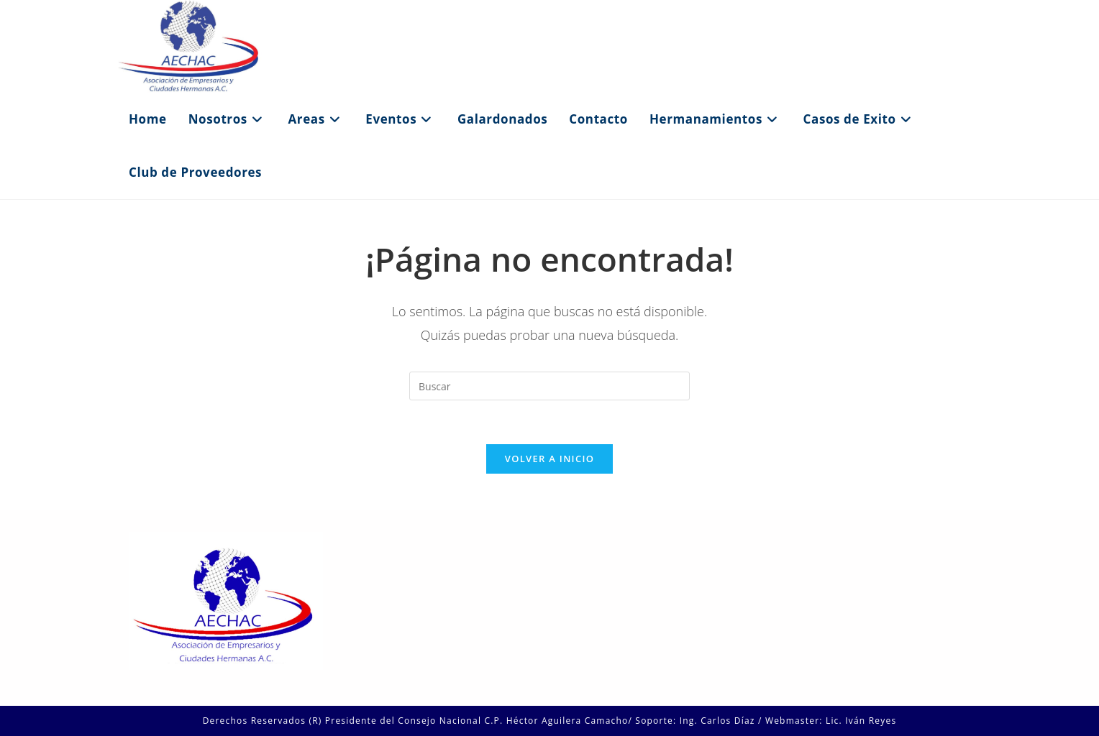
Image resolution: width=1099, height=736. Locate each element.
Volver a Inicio (549, 458)
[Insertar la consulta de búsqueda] (549, 386)
